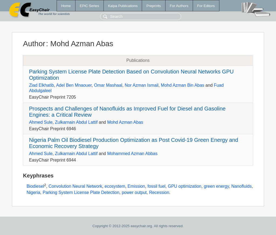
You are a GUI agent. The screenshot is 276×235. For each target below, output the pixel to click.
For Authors (179, 6)
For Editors (206, 6)
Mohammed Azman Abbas (132, 153)
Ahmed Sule (41, 122)
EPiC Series (89, 6)
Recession (159, 192)
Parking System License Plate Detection (81, 192)
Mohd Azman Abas (125, 122)
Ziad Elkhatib (41, 85)
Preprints (153, 6)
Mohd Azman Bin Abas (182, 85)
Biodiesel (35, 186)
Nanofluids (241, 186)
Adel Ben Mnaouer (74, 85)
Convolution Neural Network (75, 186)
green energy (216, 186)
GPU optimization (185, 186)
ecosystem (115, 186)
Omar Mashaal (108, 85)
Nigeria (33, 192)
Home (66, 6)
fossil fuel (156, 186)
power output (134, 192)
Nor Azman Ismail (141, 85)
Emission (136, 186)
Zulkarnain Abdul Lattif (76, 122)
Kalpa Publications (123, 6)
